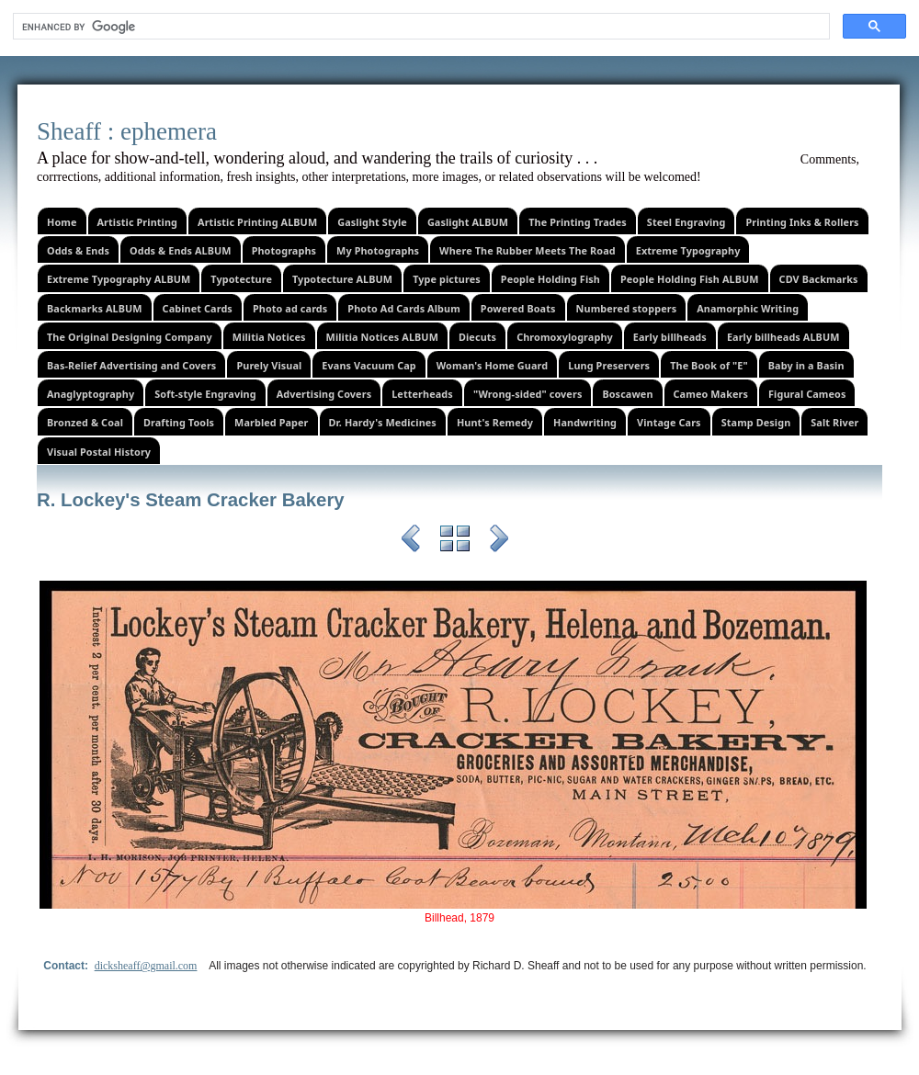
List (455, 541)
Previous (410, 541)
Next (499, 541)
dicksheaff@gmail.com (146, 965)
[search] (419, 26)
